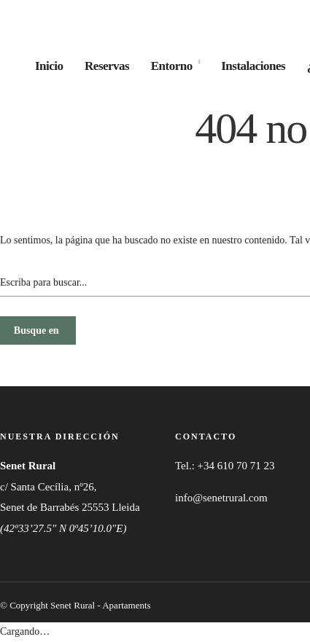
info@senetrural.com (221, 498)
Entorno (172, 66)
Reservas (107, 66)
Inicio (49, 66)
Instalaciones (253, 66)
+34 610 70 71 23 (236, 465)
